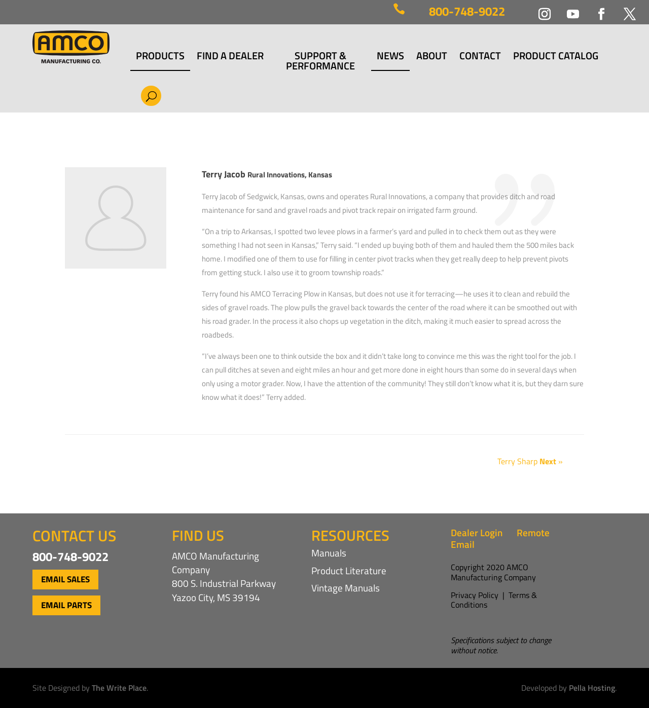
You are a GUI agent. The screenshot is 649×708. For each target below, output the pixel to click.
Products (160, 57)
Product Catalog (555, 57)
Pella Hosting (592, 688)
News (390, 57)
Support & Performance (320, 61)
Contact (480, 57)
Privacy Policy (474, 595)
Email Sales (65, 579)
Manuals (328, 552)
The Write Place (119, 688)
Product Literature (348, 570)
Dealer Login (476, 532)
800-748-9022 (467, 11)
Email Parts (66, 605)
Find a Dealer (230, 57)
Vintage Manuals (345, 587)
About (431, 57)
